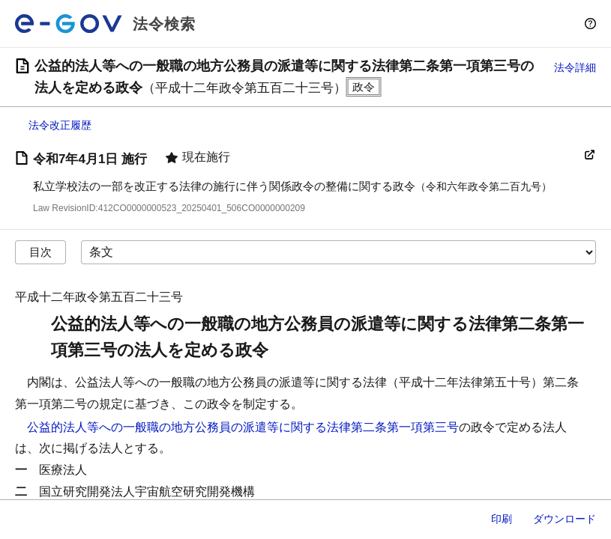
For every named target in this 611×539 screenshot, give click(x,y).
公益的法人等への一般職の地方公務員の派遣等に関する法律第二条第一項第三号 (243, 427)
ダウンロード (564, 519)
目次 (40, 252)
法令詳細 (575, 67)
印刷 (501, 519)
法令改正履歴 (59, 125)
